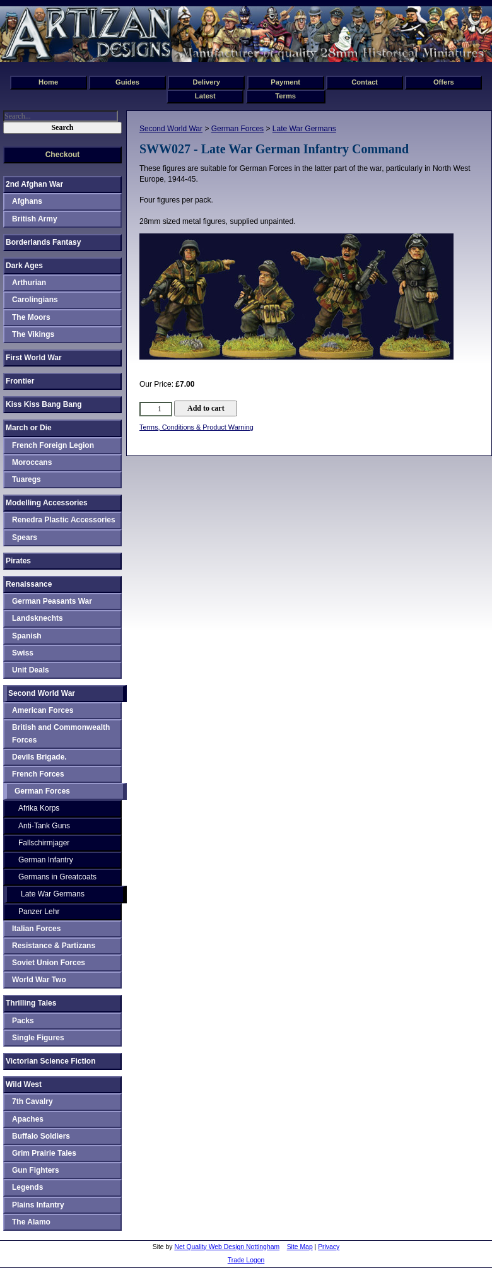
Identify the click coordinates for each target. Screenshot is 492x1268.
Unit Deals (30, 670)
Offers (443, 82)
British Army (34, 218)
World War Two (39, 979)
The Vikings (33, 334)
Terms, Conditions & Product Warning (196, 427)
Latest (205, 96)
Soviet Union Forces (48, 962)
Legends (27, 1187)
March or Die (29, 427)
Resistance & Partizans (53, 945)
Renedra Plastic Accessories (63, 519)
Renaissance (29, 584)
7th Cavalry (32, 1101)
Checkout (62, 154)
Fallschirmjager (43, 842)
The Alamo (31, 1222)
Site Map (300, 1246)
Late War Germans (304, 128)
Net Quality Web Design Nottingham (226, 1246)
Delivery (207, 82)
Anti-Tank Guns (44, 825)
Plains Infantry (38, 1204)
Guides (127, 82)
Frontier (20, 381)
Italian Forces (36, 928)
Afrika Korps (38, 808)
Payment (285, 82)
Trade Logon (246, 1260)
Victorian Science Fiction (51, 1061)
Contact (364, 82)
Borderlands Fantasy (43, 242)
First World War (34, 357)
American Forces (42, 710)
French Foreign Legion (53, 445)
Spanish (27, 635)
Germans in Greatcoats (57, 876)
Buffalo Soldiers (41, 1136)
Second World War (170, 128)
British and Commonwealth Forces (61, 733)
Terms (285, 96)
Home (48, 82)
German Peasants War (52, 601)
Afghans (27, 201)
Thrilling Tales (31, 1003)
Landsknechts (37, 618)
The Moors (31, 317)
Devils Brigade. (39, 757)
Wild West (24, 1084)
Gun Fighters (35, 1170)
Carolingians (35, 299)
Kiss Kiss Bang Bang (44, 404)
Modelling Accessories (47, 502)
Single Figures (38, 1037)
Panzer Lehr (38, 911)
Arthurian (29, 282)
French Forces (38, 774)
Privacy (328, 1246)
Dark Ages (24, 265)
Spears (24, 537)
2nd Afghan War (34, 184)
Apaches (28, 1119)
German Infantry (45, 859)
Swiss (22, 653)
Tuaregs (26, 479)
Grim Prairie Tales (44, 1153)
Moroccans (32, 462)
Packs (23, 1020)
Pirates (18, 560)
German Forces (237, 128)
